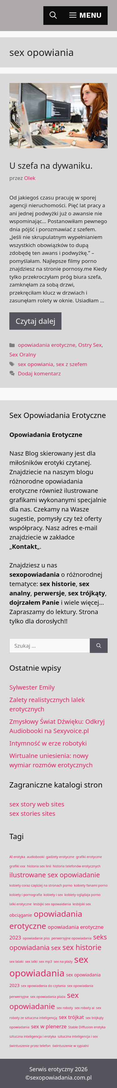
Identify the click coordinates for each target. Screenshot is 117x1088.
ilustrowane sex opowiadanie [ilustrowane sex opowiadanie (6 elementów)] (54, 874)
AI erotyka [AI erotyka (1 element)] (17, 857)
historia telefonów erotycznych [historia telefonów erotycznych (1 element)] (76, 866)
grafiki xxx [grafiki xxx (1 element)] (17, 866)
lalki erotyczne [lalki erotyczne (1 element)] (20, 904)
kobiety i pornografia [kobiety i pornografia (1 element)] (25, 895)
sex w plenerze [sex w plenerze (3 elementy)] (48, 1026)
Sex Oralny (22, 354)
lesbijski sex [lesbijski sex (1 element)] (81, 904)
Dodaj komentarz (39, 373)
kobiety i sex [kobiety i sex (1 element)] (53, 895)
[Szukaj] (99, 645)
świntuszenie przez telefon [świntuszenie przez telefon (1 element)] (30, 1046)
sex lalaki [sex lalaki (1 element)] (16, 961)
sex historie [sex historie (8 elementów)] (81, 947)
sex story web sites (36, 804)
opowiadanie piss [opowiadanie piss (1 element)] (36, 938)
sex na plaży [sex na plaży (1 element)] (63, 961)
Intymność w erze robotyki (48, 743)
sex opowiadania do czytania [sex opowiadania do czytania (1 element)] (43, 986)
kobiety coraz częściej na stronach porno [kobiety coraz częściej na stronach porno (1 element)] (40, 885)
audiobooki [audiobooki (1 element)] (35, 857)
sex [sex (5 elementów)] (56, 947)
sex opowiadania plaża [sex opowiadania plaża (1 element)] (48, 996)
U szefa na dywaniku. (51, 165)
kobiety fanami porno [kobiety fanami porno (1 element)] (91, 885)
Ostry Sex (90, 344)
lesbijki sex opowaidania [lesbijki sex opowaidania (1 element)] (52, 904)
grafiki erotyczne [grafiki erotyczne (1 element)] (89, 857)
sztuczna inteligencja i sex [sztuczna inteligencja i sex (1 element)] (78, 1036)
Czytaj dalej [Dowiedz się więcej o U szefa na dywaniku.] (35, 321)
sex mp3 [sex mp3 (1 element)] (45, 961)
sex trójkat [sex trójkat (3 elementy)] (71, 1017)
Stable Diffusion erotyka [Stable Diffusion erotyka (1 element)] (86, 1027)
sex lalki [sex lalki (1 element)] (31, 961)
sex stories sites (32, 813)
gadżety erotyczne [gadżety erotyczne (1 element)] (60, 857)
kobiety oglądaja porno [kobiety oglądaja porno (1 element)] (83, 895)
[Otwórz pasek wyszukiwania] (53, 15)
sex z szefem (71, 364)
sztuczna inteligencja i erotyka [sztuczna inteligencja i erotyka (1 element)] (32, 1036)
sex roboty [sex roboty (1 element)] (64, 1008)
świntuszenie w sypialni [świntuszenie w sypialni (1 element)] (70, 1046)
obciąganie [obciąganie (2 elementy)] (20, 915)
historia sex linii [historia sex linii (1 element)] (39, 866)
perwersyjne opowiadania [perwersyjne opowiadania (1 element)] (71, 938)
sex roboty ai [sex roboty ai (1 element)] (85, 1008)
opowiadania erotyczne (46, 344)
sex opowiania (35, 364)
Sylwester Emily (32, 687)
